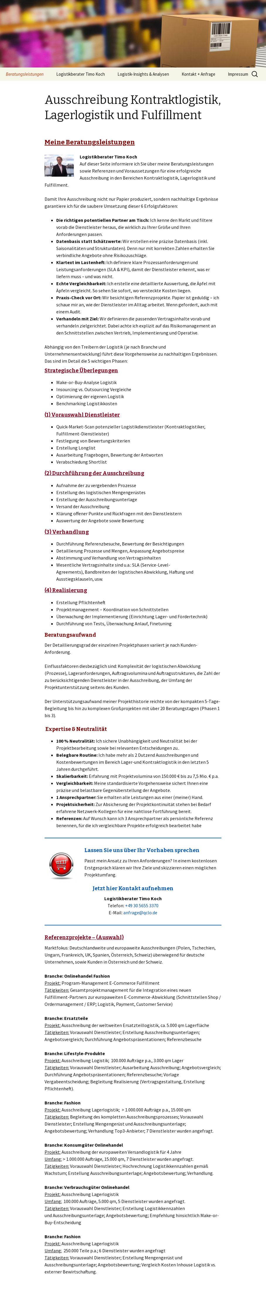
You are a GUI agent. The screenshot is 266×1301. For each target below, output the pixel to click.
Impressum (238, 74)
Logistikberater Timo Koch (80, 74)
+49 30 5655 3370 (141, 905)
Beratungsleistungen (25, 74)
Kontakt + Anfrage (198, 74)
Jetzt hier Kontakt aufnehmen (133, 888)
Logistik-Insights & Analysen (143, 74)
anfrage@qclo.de (140, 912)
